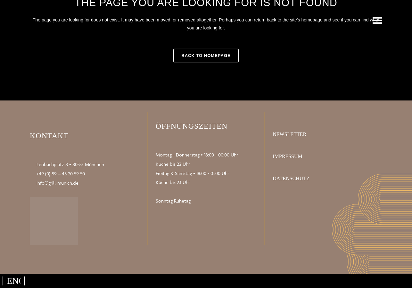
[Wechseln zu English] (14, 280)
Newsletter (289, 134)
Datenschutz (291, 178)
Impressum (287, 156)
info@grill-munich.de (57, 183)
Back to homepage (205, 55)
